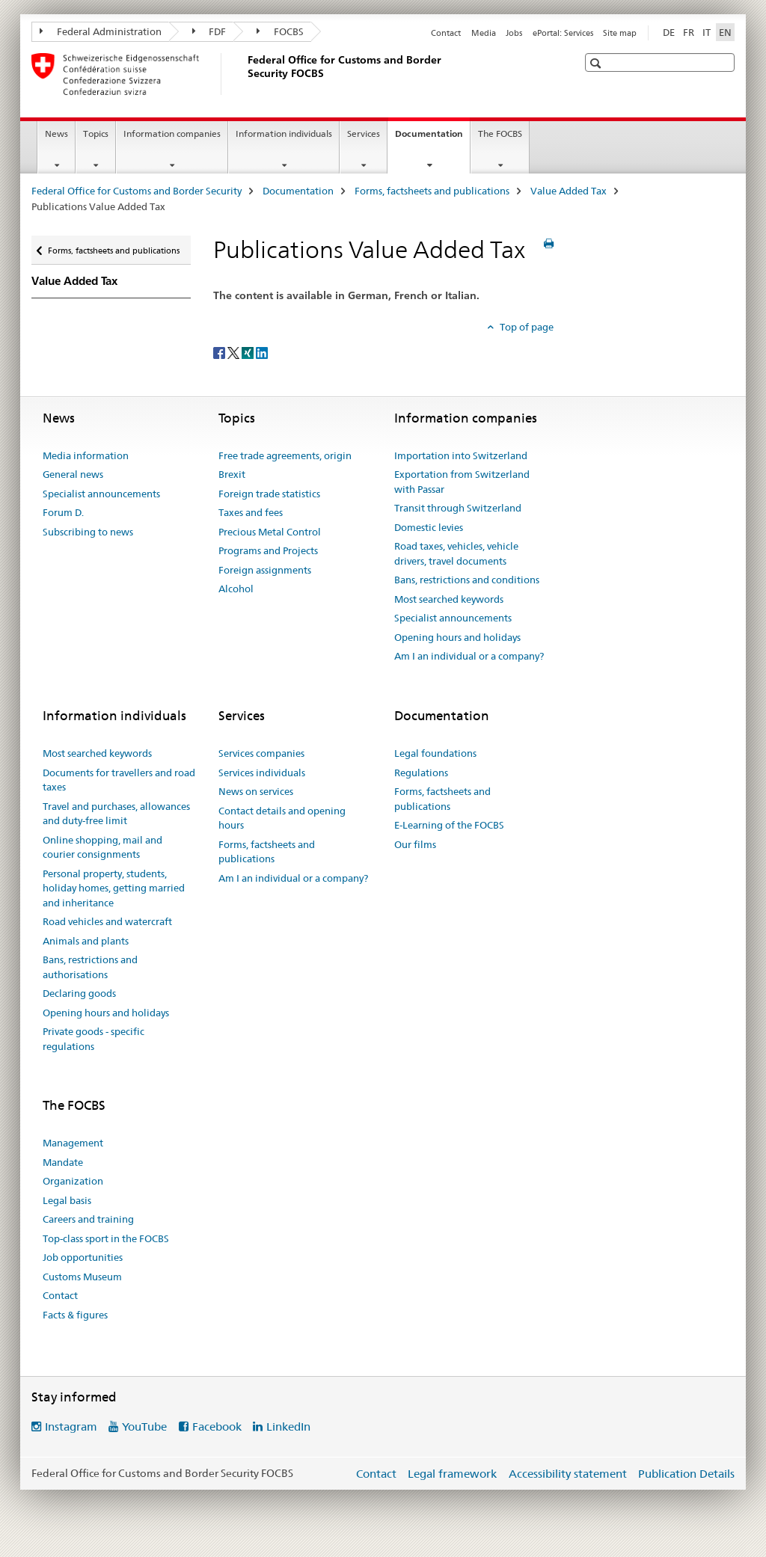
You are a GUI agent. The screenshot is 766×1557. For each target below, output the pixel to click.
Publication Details (686, 1474)
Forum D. (63, 512)
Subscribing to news (88, 532)
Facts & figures (75, 1315)
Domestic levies (428, 527)
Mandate (63, 1162)
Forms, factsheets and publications (432, 191)
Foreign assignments (264, 570)
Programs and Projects (268, 550)
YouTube (144, 1426)
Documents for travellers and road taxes (119, 780)
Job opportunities (83, 1257)
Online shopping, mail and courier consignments (102, 847)
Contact (446, 33)
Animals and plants (86, 941)
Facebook (217, 1426)
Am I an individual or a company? (469, 656)
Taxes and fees (250, 512)
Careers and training (88, 1219)
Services (363, 133)
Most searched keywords (448, 599)
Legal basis (67, 1200)
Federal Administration (101, 31)
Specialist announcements (101, 494)
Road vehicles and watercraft (107, 921)
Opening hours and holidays (457, 637)
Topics (95, 133)
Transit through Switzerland (457, 508)
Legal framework (452, 1474)
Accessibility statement (568, 1474)
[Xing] (249, 352)
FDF (209, 31)
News (56, 133)
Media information (86, 455)
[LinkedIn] (262, 352)
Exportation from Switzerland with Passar (462, 481)
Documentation (432, 138)
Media (483, 33)
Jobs (514, 33)
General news (73, 474)
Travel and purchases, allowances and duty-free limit (116, 813)
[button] (597, 63)
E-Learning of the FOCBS (449, 825)
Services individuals (261, 772)
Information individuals (284, 133)
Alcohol (236, 589)
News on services (255, 791)
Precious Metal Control (269, 532)
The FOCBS (500, 133)
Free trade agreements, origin (285, 455)
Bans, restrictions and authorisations (90, 966)
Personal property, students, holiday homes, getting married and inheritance (114, 888)
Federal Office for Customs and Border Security (136, 191)
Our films (415, 844)
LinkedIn (288, 1426)
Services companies (261, 753)
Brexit (231, 474)
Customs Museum (82, 1277)
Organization (73, 1181)
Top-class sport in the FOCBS (106, 1238)
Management (73, 1143)
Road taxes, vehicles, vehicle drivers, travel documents (456, 553)
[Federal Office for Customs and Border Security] (244, 74)
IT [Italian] (706, 32)
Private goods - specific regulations (93, 1038)
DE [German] (669, 32)
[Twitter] (234, 352)
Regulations (421, 772)
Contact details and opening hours (282, 818)
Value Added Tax (568, 191)
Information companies (172, 133)
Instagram (71, 1426)
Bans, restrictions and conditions (466, 580)
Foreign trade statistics (269, 494)
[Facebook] (220, 352)
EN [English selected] (725, 32)
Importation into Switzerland (460, 455)
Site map (620, 33)
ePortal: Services (563, 33)
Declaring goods (79, 993)
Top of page (525, 327)
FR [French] (688, 32)
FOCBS (280, 31)
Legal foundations (435, 753)
